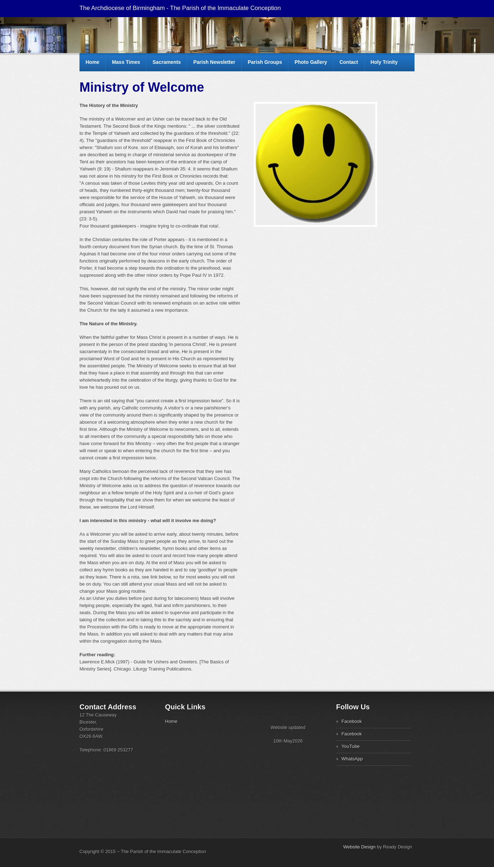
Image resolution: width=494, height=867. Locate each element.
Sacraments (167, 62)
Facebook (351, 721)
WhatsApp (352, 758)
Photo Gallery (310, 62)
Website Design (359, 847)
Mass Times (126, 62)
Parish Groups (265, 62)
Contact (348, 62)
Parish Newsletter (214, 62)
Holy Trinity (384, 62)
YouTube (350, 746)
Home (92, 62)
